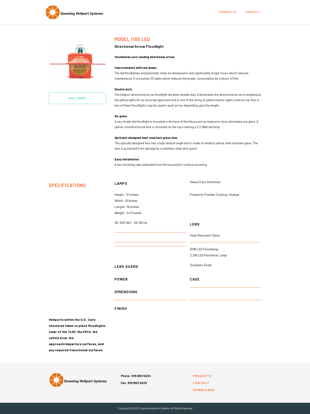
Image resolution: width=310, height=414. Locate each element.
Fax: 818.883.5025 (134, 383)
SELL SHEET (77, 98)
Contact (253, 11)
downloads (204, 390)
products (228, 11)
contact (201, 383)
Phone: (136, 376)
